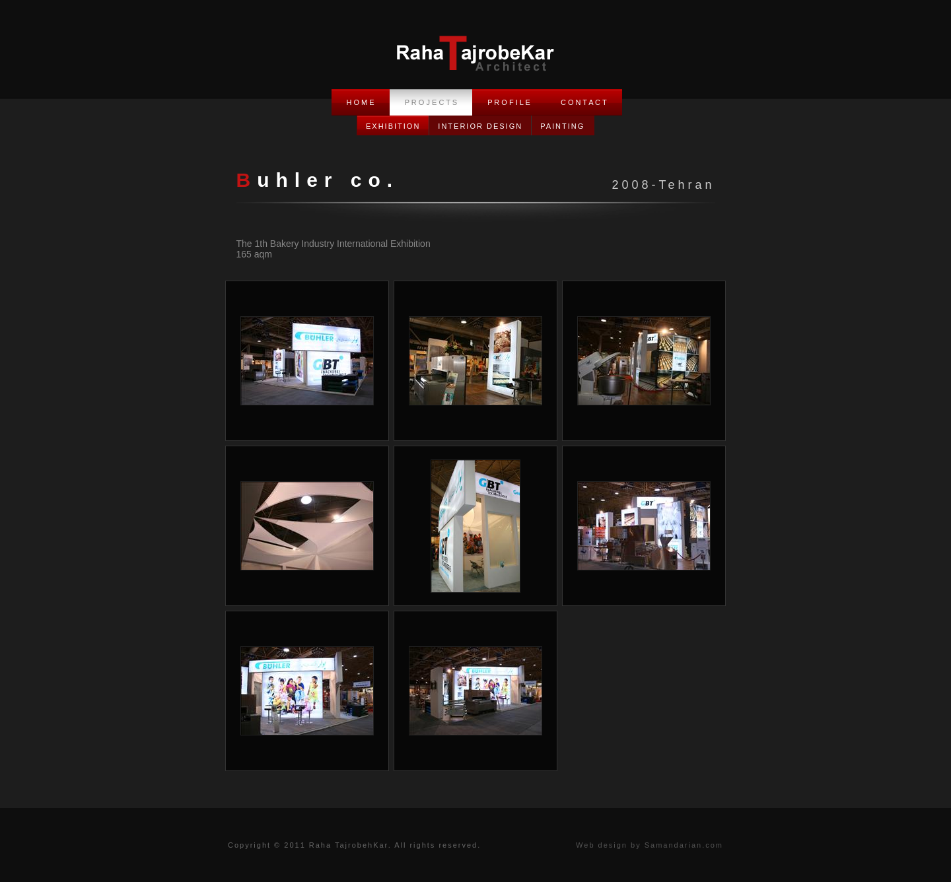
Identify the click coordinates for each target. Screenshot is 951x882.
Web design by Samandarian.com (649, 845)
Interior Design (480, 126)
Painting (562, 126)
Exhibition (393, 126)
